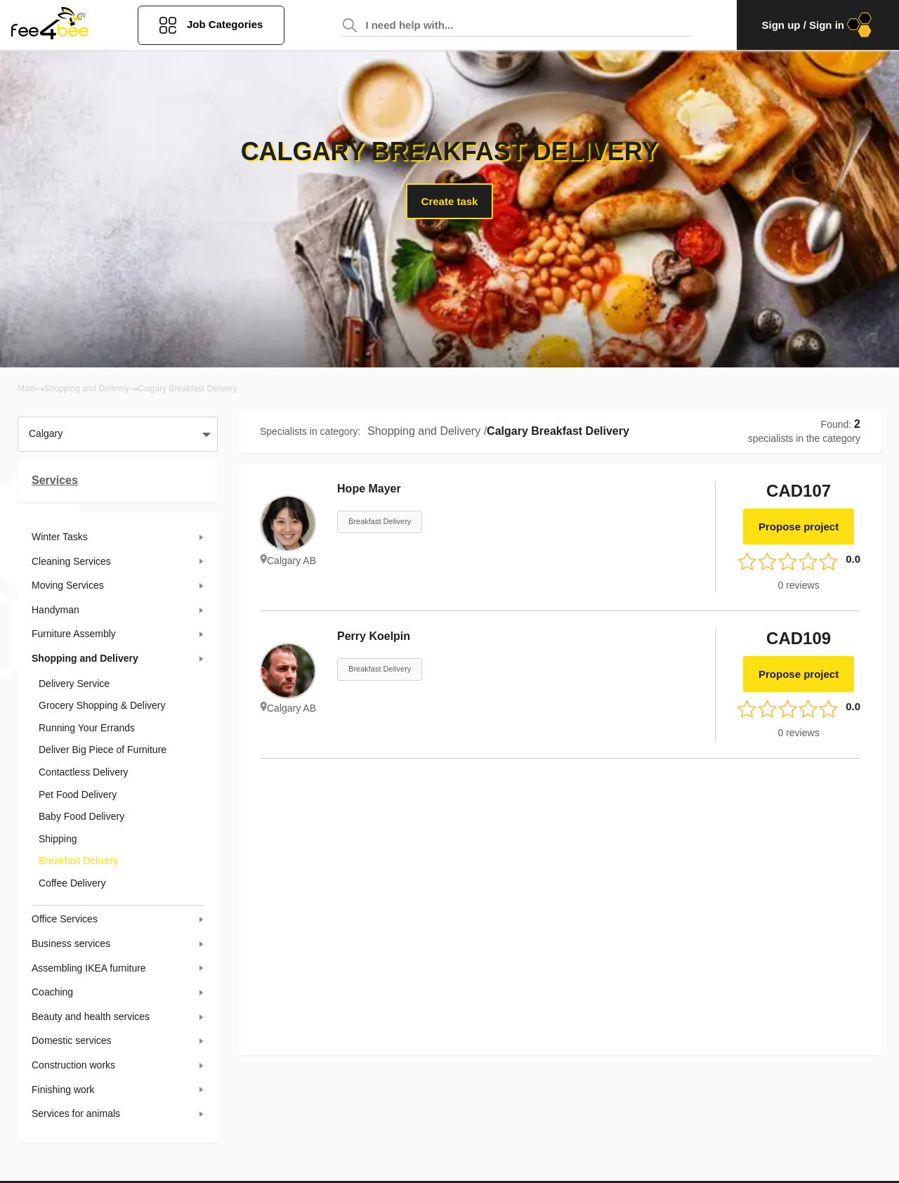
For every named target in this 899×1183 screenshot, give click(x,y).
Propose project (799, 526)
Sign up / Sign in (817, 25)
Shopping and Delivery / (427, 431)
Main (27, 388)
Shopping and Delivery (86, 388)
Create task (449, 201)
